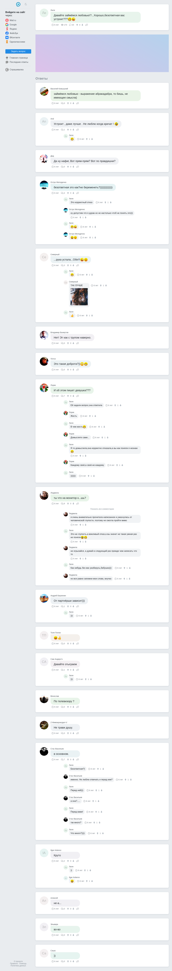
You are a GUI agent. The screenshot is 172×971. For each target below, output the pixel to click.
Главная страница (16, 57)
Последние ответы (16, 62)
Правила (14, 963)
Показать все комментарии (102, 509)
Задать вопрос (18, 51)
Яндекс (11, 28)
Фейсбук (11, 33)
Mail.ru (10, 20)
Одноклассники (15, 41)
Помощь (22, 963)
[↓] (82, 25)
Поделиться (86, 24)
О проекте (18, 961)
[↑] (77, 25)
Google (11, 24)
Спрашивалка (14, 69)
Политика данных (18, 966)
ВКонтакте (12, 37)
